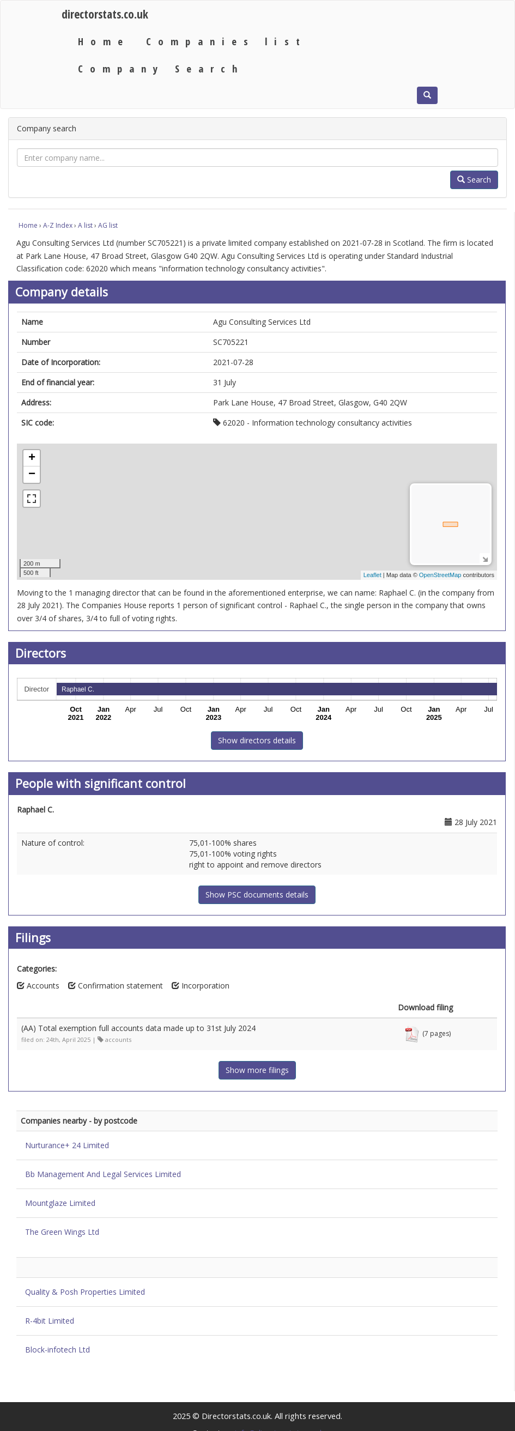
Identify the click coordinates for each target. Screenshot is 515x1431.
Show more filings (257, 1070)
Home (104, 41)
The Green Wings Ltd (62, 1232)
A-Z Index (57, 225)
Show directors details (257, 740)
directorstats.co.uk (105, 14)
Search (474, 179)
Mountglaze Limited (60, 1203)
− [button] (31, 474)
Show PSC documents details (256, 894)
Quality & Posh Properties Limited (85, 1292)
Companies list (226, 41)
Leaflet (372, 575)
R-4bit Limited (49, 1320)
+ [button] (31, 458)
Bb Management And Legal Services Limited (103, 1174)
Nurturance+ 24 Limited (67, 1145)
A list (85, 225)
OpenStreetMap (440, 575)
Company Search (161, 68)
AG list (108, 225)
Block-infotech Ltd (57, 1349)
